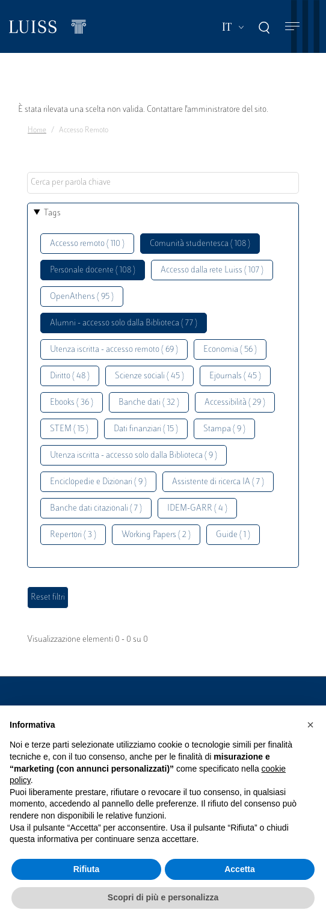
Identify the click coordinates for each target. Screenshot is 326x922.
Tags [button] (52, 213)
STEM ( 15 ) (69, 429)
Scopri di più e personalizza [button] (163, 897)
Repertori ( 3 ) (73, 534)
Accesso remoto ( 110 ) (87, 243)
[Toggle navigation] (292, 26)
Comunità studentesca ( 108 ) (200, 243)
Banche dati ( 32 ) (148, 402)
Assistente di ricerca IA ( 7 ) (218, 482)
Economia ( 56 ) (230, 349)
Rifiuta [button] (86, 869)
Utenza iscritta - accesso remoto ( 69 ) (114, 349)
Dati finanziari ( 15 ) (146, 429)
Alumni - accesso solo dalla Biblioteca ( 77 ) (123, 323)
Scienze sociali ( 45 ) (149, 376)
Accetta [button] (239, 869)
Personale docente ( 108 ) (92, 270)
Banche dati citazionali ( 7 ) (96, 508)
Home (37, 130)
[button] (310, 724)
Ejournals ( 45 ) (235, 376)
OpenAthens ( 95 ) (82, 296)
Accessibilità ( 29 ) (235, 402)
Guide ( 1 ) (233, 534)
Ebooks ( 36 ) (71, 402)
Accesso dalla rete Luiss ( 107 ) (212, 270)
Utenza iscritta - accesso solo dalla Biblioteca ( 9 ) (133, 455)
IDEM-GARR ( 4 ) (197, 508)
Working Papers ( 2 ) (156, 534)
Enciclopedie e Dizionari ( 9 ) (98, 482)
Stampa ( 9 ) (224, 429)
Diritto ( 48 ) (70, 376)
